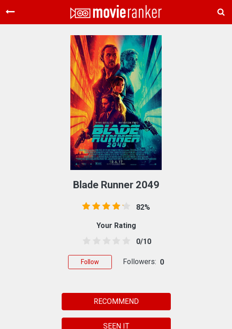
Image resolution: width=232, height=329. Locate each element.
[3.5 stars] (114, 241)
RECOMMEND (116, 301)
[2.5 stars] (105, 241)
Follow (90, 261)
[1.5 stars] (95, 241)
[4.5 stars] (124, 241)
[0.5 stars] (85, 241)
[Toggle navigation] (10, 11)
